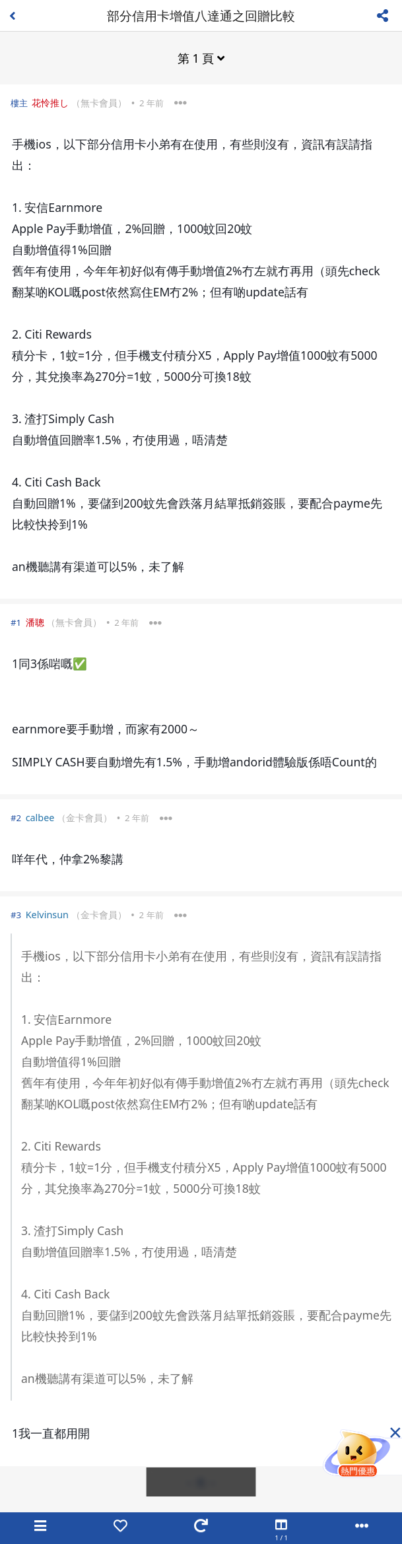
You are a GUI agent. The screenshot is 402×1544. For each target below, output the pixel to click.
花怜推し (50, 102)
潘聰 (35, 622)
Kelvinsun (47, 914)
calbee (40, 817)
